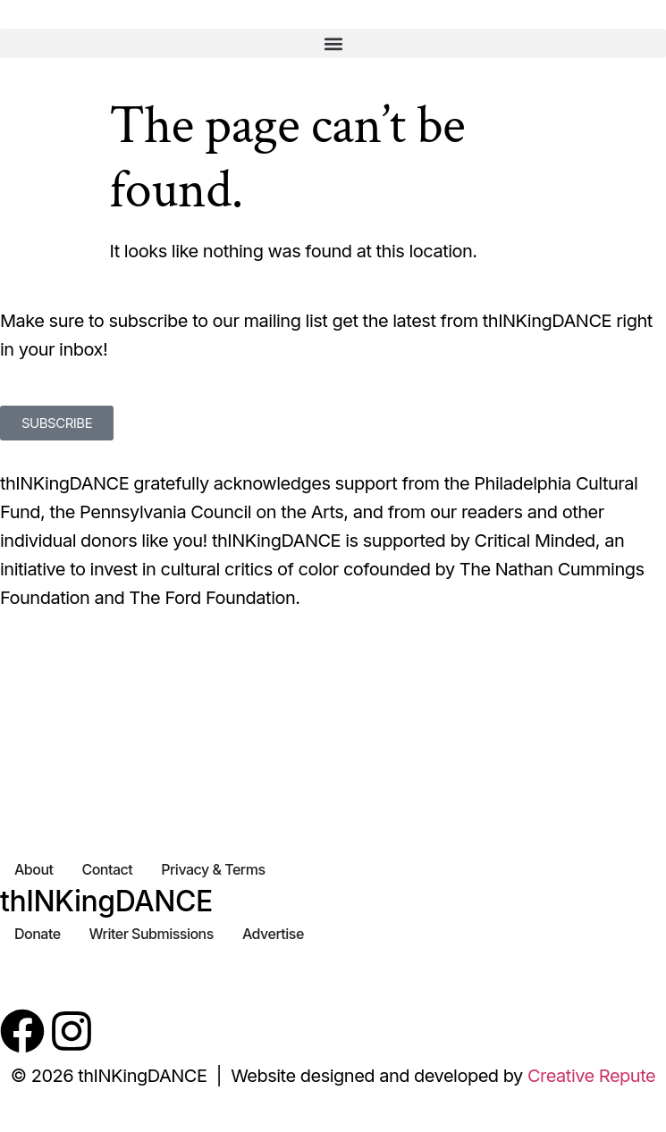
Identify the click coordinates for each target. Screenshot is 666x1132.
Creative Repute (591, 1075)
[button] (333, 43)
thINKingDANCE (106, 901)
